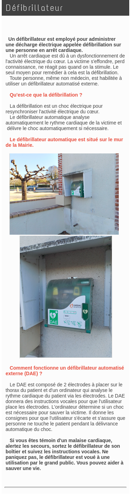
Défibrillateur (34, 7)
